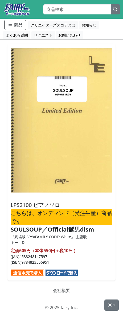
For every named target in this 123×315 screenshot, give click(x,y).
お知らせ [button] (88, 25)
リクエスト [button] (43, 35)
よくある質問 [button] (17, 35)
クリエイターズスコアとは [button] (53, 25)
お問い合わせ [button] (69, 35)
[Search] (77, 9)
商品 (15, 25)
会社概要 (61, 290)
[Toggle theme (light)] (111, 305)
